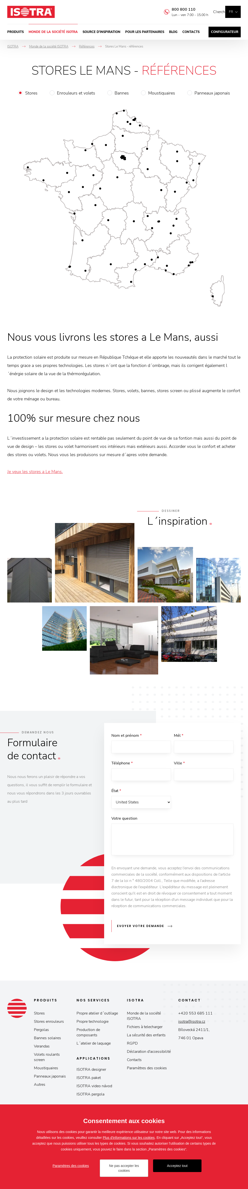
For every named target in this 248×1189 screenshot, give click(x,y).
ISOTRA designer (91, 1071)
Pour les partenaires (144, 32)
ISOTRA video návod (94, 1087)
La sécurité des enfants (146, 1036)
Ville (179, 764)
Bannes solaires (47, 1039)
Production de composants (88, 1034)
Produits (15, 32)
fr (231, 11)
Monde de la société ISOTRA (53, 32)
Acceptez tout (177, 1166)
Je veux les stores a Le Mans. (35, 472)
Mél (178, 735)
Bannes (122, 93)
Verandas (42, 1047)
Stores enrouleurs (49, 1023)
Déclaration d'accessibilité (149, 1053)
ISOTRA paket (89, 1079)
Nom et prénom (126, 735)
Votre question (124, 821)
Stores (31, 93)
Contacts (191, 32)
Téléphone (122, 764)
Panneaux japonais (212, 93)
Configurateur (224, 32)
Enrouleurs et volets (76, 93)
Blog (173, 32)
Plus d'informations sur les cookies (129, 1138)
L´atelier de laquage (94, 1044)
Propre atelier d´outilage (97, 1014)
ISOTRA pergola (90, 1095)
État (116, 792)
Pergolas (41, 1031)
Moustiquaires (161, 93)
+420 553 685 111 (195, 1014)
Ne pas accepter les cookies (124, 1168)
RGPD (132, 1044)
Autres (39, 1086)
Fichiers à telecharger (145, 1028)
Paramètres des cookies (147, 1069)
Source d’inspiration (101, 32)
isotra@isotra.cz (191, 1023)
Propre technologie (92, 1023)
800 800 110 (176, 9)
